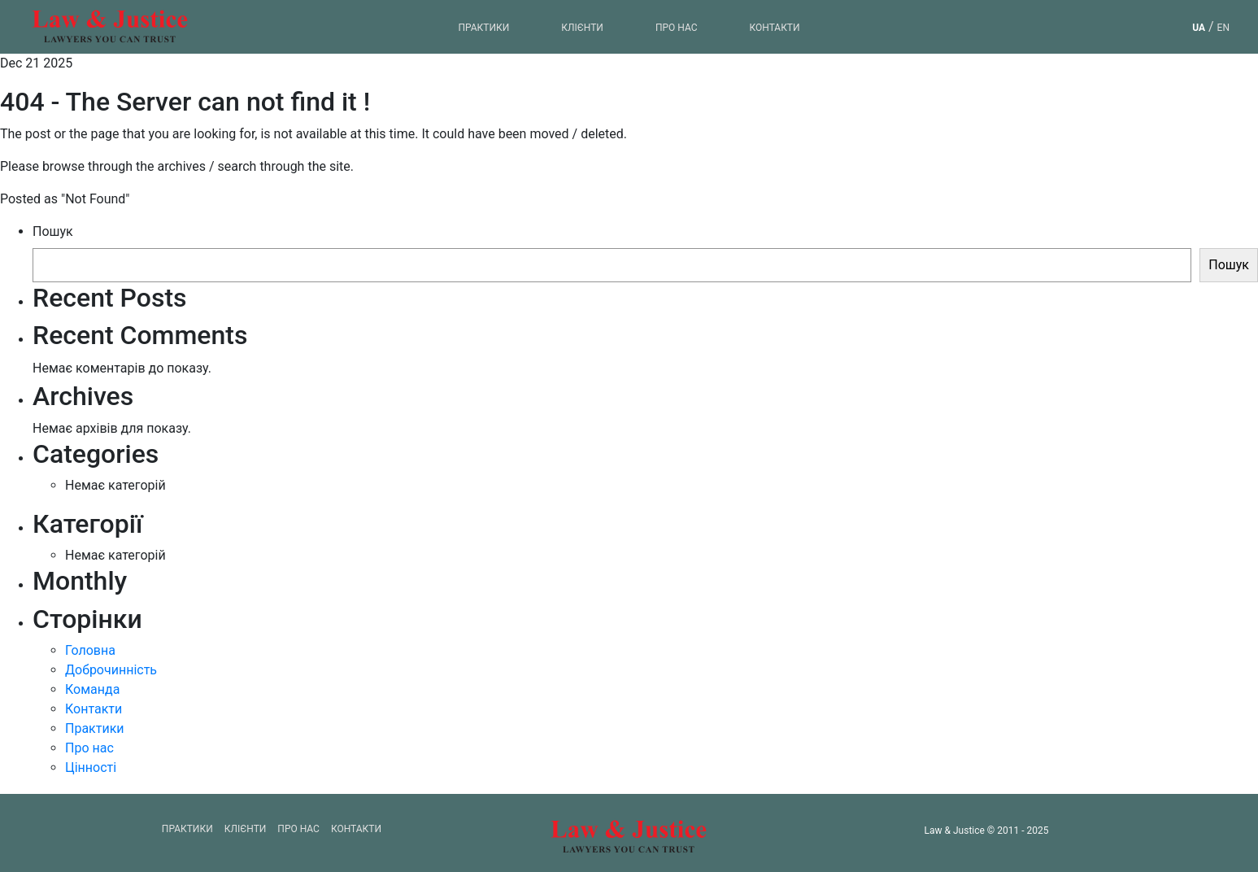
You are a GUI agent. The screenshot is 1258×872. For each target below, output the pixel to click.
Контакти (774, 27)
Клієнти (582, 27)
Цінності (90, 767)
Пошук (53, 231)
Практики (483, 27)
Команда (92, 689)
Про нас (676, 27)
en (1223, 27)
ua (1198, 27)
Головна (90, 650)
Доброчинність (111, 670)
